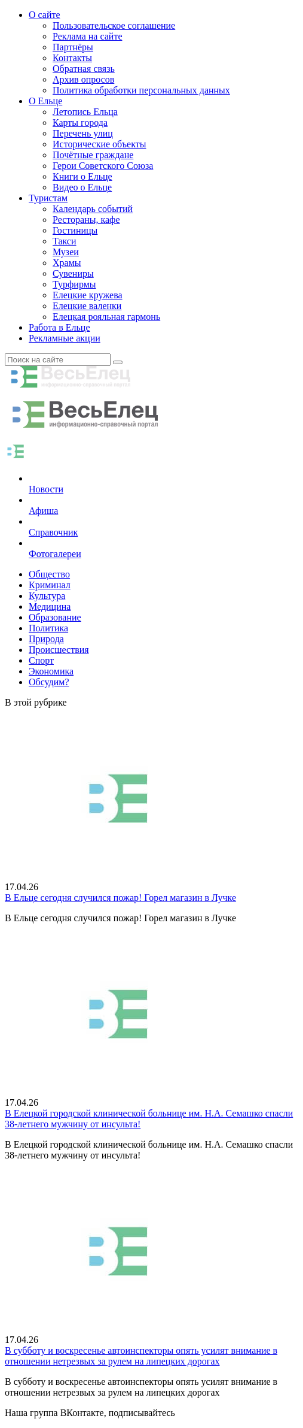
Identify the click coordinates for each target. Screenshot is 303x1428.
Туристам (48, 198)
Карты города (80, 122)
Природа (46, 639)
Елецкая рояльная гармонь (106, 316)
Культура (47, 596)
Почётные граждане (93, 155)
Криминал (50, 585)
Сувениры (73, 273)
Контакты (72, 58)
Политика (48, 628)
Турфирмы (74, 284)
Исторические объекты (99, 144)
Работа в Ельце (59, 327)
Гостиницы (75, 230)
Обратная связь (84, 68)
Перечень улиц (83, 133)
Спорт (41, 660)
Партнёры (73, 47)
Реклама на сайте (87, 36)
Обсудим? (49, 682)
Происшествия (59, 650)
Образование (55, 617)
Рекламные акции (64, 338)
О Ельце (45, 101)
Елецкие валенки (87, 306)
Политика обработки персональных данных (141, 90)
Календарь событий (93, 209)
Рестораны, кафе (86, 219)
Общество (49, 574)
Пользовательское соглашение (114, 25)
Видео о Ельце (82, 187)
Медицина (50, 606)
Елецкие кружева (88, 295)
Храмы (67, 263)
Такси (64, 241)
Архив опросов (83, 79)
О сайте (44, 15)
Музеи (66, 252)
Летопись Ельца (85, 112)
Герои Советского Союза (103, 166)
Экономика (51, 671)
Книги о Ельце (82, 176)
